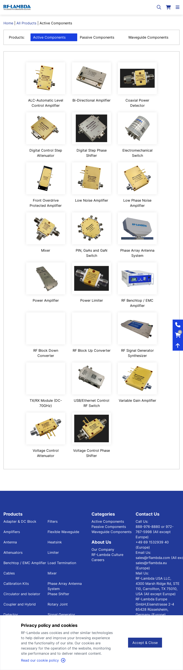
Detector (10, 614)
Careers (98, 560)
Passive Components (97, 37)
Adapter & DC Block (19, 521)
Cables (9, 573)
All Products (26, 23)
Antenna (10, 542)
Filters (53, 521)
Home (8, 23)
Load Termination (62, 563)
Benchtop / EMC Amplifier (24, 563)
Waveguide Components (148, 37)
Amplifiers (11, 532)
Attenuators (12, 552)
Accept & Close (145, 642)
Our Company (103, 549)
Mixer (52, 573)
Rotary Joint (58, 604)
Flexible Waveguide (63, 532)
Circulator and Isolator (21, 594)
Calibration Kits (16, 583)
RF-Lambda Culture (107, 554)
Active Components (49, 37)
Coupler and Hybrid (19, 604)
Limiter (53, 552)
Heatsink (55, 542)
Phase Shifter (58, 594)
